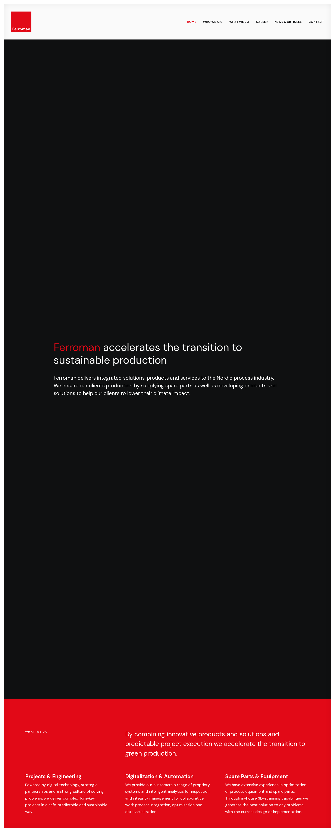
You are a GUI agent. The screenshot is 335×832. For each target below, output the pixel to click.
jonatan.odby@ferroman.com (251, 779)
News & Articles (288, 22)
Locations (186, 519)
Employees (38, 519)
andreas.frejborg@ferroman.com (155, 779)
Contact (316, 22)
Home (191, 22)
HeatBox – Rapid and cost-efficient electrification (274, 374)
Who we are (212, 22)
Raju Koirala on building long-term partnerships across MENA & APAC (202, 369)
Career (262, 22)
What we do (239, 22)
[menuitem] (193, 21)
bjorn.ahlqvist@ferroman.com (53, 779)
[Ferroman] (21, 22)
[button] (128, 729)
